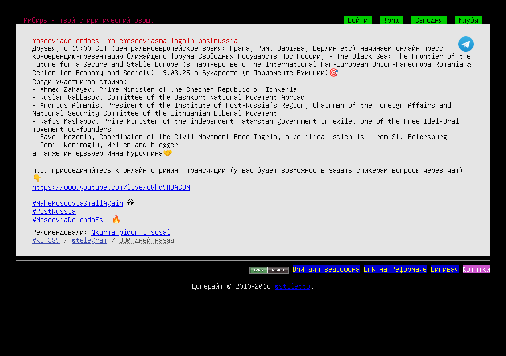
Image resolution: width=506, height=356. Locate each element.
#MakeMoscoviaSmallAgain (77, 203)
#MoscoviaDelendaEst (69, 219)
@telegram (89, 240)
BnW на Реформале (395, 269)
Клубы (468, 20)
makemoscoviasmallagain (150, 40)
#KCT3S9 (46, 240)
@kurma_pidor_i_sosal (130, 232)
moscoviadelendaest (67, 40)
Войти (358, 20)
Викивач (445, 269)
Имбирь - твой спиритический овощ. (89, 20)
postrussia (218, 40)
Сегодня (429, 20)
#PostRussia (54, 211)
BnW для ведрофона (326, 269)
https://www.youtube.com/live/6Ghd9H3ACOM (111, 187)
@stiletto (292, 286)
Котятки (476, 269)
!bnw (391, 20)
